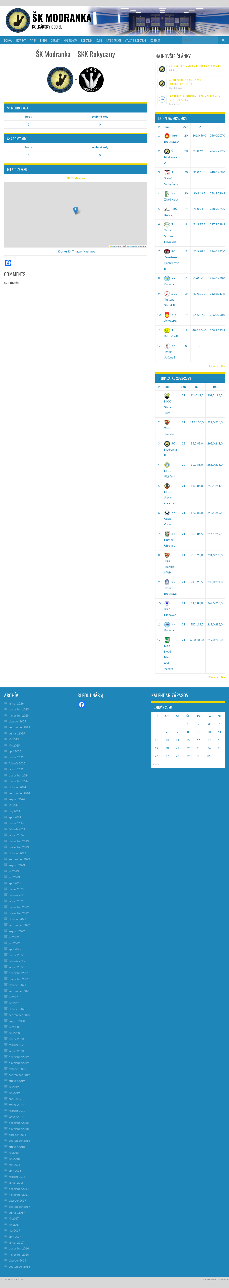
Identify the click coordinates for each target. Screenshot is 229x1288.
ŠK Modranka (75, 178)
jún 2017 (14, 1224)
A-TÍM (33, 40)
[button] (75, 210)
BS (217, 127)
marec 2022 (16, 955)
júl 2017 (14, 1218)
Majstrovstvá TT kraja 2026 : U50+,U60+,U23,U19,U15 (185, 82)
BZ (199, 127)
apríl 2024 (15, 817)
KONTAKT (155, 40)
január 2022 (16, 967)
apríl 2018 (15, 1170)
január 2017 (16, 1242)
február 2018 (17, 1176)
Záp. (186, 127)
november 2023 (19, 847)
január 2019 (16, 1116)
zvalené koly (100, 116)
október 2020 (17, 1009)
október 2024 (17, 787)
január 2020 (16, 1051)
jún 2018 (14, 1158)
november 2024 (19, 781)
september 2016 (19, 1266)
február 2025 (17, 763)
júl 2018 (14, 1152)
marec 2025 (16, 757)
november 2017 (19, 1194)
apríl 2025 (15, 751)
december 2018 (19, 1122)
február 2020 (17, 1044)
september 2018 (19, 1140)
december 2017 (19, 1188)
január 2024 (16, 835)
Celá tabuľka (217, 366)
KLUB (99, 40)
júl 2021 (14, 997)
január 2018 (16, 1182)
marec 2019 (16, 1104)
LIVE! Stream (113, 40)
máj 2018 (14, 1164)
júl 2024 (14, 805)
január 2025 (16, 769)
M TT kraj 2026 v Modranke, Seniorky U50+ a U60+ (195, 66)
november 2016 (19, 1254)
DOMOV (8, 40)
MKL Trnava (70, 40)
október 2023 (17, 853)
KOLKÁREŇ (86, 40)
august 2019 (17, 1080)
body (28, 116)
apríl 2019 (15, 1099)
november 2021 (19, 979)
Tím (167, 127)
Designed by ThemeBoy (215, 1279)
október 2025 (17, 721)
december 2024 (19, 775)
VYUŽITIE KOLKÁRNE (135, 40)
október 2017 (17, 1200)
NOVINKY (21, 40)
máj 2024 (14, 811)
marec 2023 (16, 889)
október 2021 (17, 985)
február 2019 (17, 1110)
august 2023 (17, 865)
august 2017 (17, 1212)
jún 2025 (14, 745)
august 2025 (17, 733)
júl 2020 (14, 1027)
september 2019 (19, 1074)
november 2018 (19, 1128)
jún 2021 (14, 1003)
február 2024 (17, 829)
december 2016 (19, 1248)
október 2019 (17, 1069)
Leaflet (113, 246)
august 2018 (17, 1146)
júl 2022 (14, 937)
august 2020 (17, 1021)
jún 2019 (14, 1092)
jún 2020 (14, 1032)
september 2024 (19, 793)
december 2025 (19, 709)
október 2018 (17, 1134)
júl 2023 (14, 871)
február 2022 (17, 961)
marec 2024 (16, 823)
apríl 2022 (15, 949)
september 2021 (19, 991)
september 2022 (19, 925)
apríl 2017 (15, 1236)
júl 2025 (14, 739)
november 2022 (19, 913)
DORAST (55, 40)
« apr (156, 764)
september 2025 (19, 727)
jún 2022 (14, 943)
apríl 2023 (15, 883)
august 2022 (17, 931)
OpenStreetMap (132, 246)
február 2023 (17, 895)
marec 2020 (16, 1039)
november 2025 (19, 715)
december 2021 (19, 973)
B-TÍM (43, 40)
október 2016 (17, 1260)
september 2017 (19, 1206)
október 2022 (17, 919)
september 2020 (19, 1015)
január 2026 (16, 703)
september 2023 (19, 859)
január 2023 (16, 901)
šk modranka (61, 17)
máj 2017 (14, 1230)
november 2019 (19, 1062)
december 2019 (19, 1057)
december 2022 (19, 907)
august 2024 (17, 799)
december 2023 (19, 841)
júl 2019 (14, 1086)
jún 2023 (14, 877)
